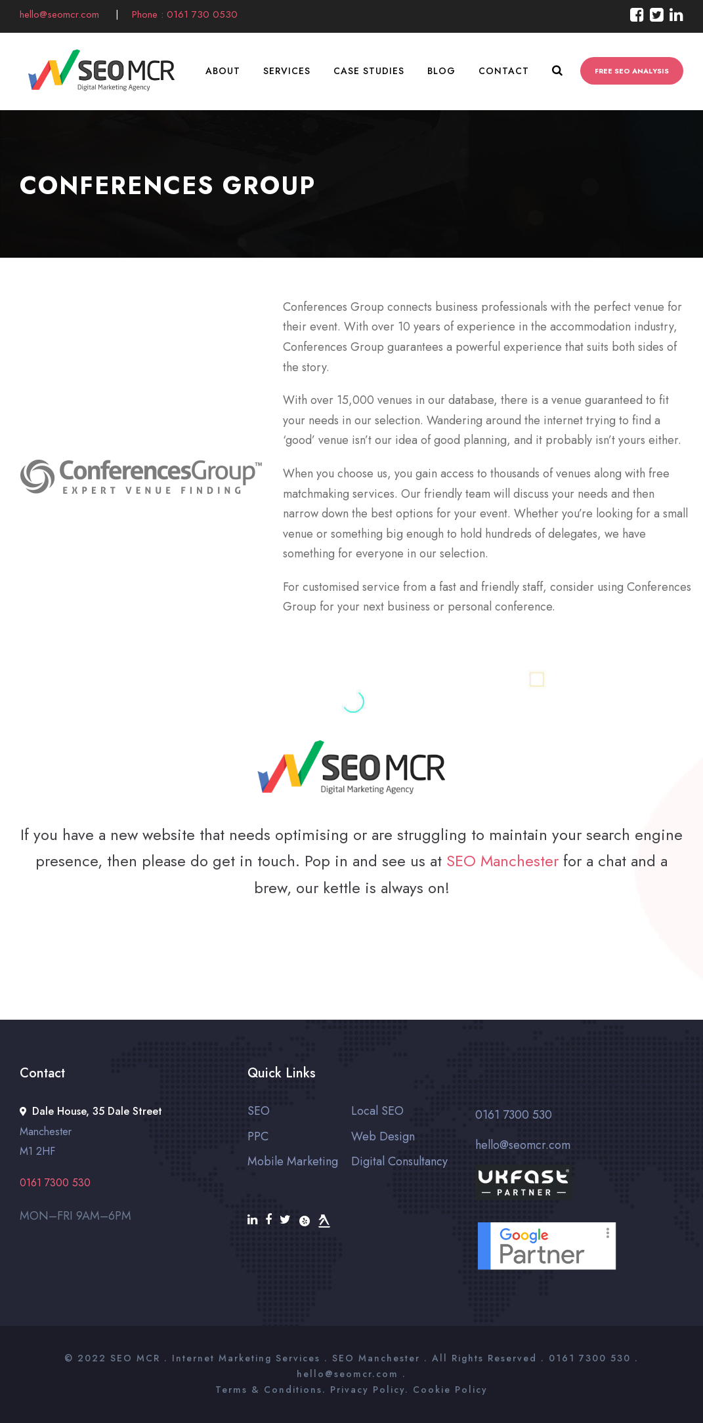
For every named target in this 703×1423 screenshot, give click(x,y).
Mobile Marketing (292, 1161)
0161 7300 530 (513, 1114)
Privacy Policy (367, 1389)
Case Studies (368, 70)
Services (286, 70)
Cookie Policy (450, 1389)
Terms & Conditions (268, 1389)
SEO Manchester (502, 860)
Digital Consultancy (399, 1161)
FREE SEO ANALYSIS (632, 71)
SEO (258, 1110)
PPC (257, 1136)
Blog (441, 70)
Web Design (383, 1136)
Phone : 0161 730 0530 (185, 14)
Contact (504, 70)
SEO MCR (135, 1358)
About (222, 70)
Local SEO (377, 1110)
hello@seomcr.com (61, 14)
